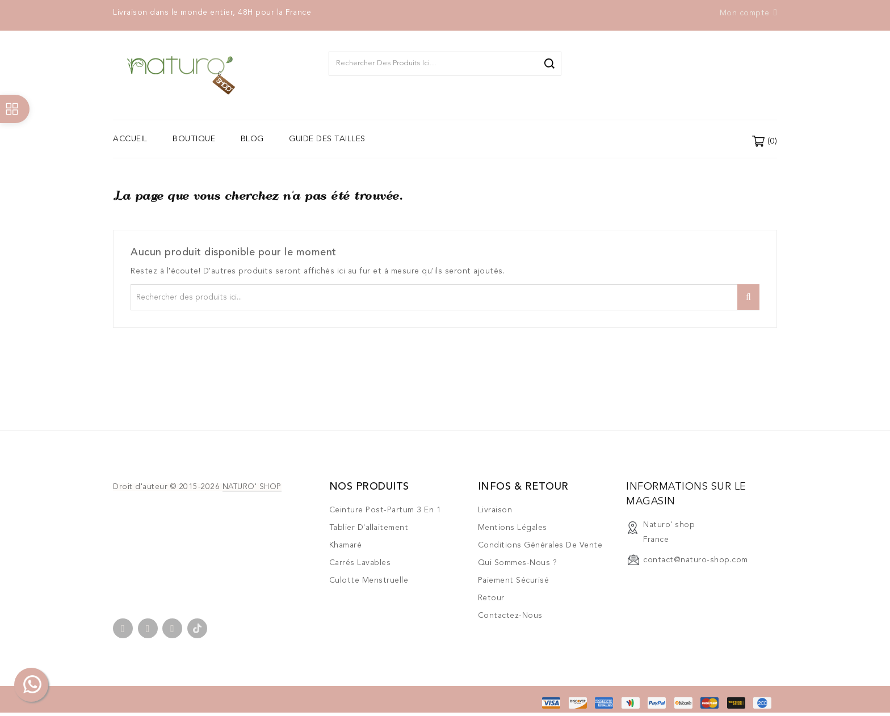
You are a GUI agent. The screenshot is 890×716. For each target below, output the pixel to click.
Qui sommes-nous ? (517, 563)
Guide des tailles (327, 139)
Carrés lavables (360, 563)
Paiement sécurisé (513, 580)
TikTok (197, 628)
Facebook (123, 628)
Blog (252, 139)
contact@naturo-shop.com (695, 560)
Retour (491, 598)
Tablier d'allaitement (369, 528)
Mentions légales (512, 528)
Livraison (495, 510)
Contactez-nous (510, 616)
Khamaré (345, 545)
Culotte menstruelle (369, 580)
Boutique (194, 139)
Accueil (130, 139)
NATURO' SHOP (252, 487)
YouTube (148, 628)
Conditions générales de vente (540, 545)
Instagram (172, 628)
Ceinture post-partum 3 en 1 (385, 510)
